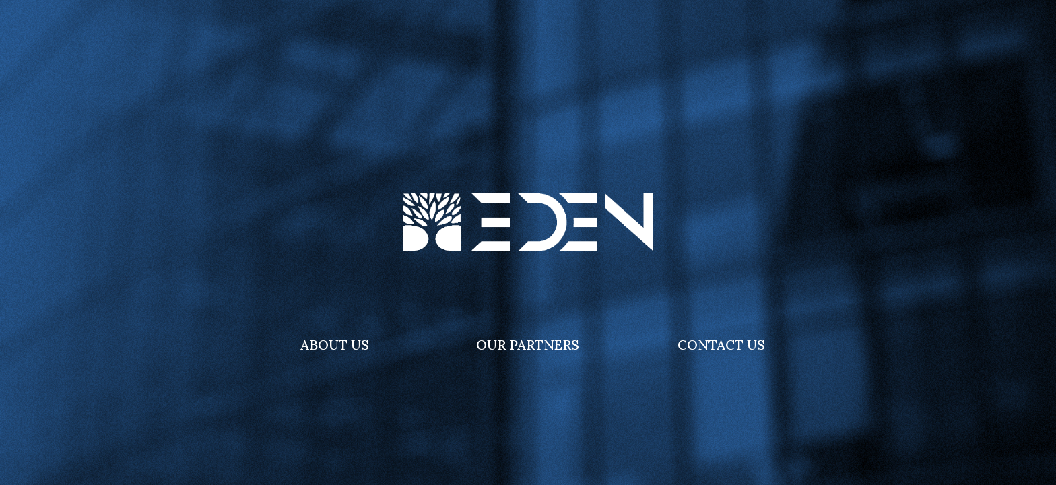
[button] (335, 344)
